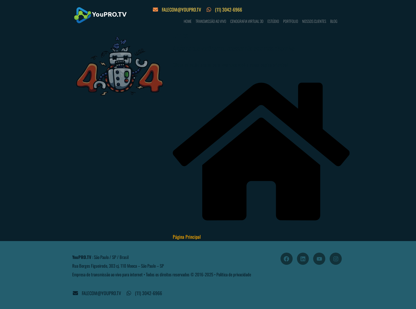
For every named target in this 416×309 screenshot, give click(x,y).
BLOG (333, 21)
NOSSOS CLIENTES (314, 21)
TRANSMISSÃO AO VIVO (211, 21)
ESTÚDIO (273, 21)
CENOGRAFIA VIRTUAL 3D (246, 21)
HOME (188, 21)
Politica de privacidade (233, 274)
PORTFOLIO (290, 21)
